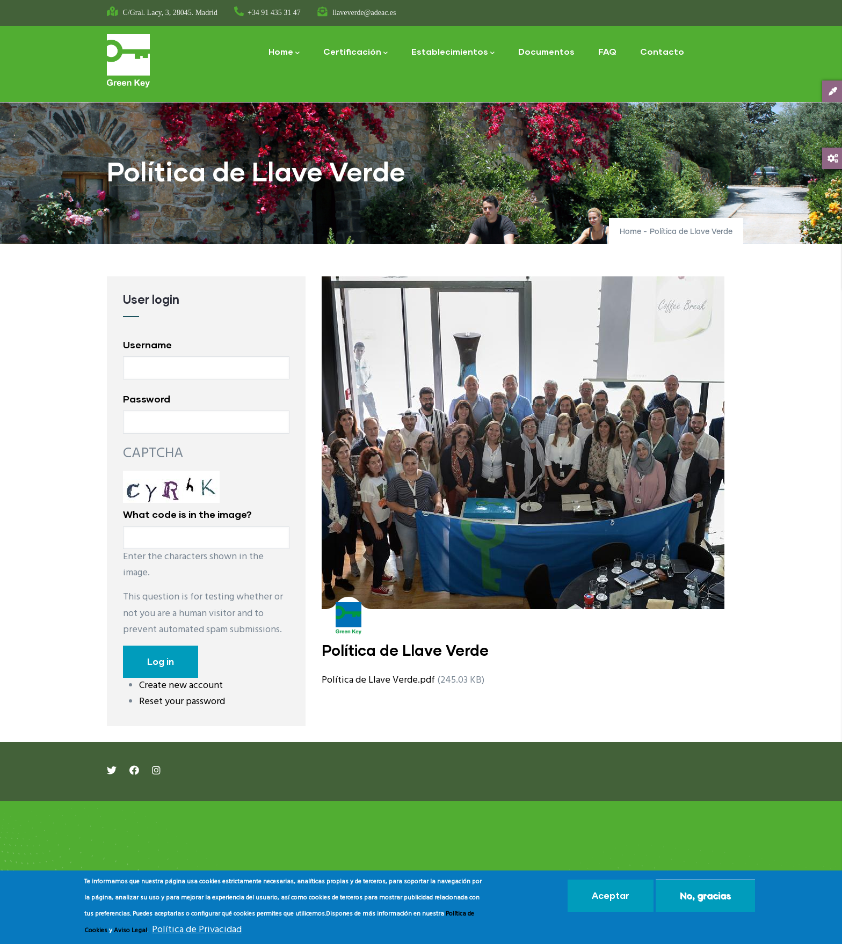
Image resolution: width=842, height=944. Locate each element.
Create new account (181, 685)
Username (147, 344)
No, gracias (705, 895)
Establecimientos (453, 52)
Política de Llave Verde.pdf (378, 680)
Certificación (355, 52)
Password (146, 399)
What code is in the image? (187, 514)
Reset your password (182, 701)
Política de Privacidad (197, 930)
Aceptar (610, 895)
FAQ (607, 51)
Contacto (662, 51)
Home (284, 52)
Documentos (546, 51)
